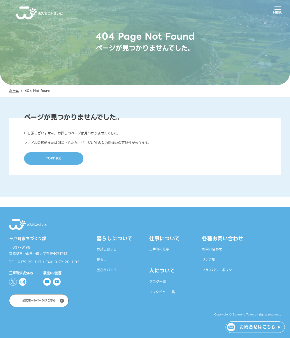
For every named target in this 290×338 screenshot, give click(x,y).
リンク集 (208, 259)
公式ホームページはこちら (39, 300)
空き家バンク (107, 270)
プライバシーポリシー (218, 270)
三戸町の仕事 (159, 249)
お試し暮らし (107, 249)
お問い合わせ (212, 249)
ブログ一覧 (157, 281)
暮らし (102, 259)
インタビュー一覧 (162, 292)
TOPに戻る (53, 158)
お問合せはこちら (258, 326)
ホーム (14, 91)
